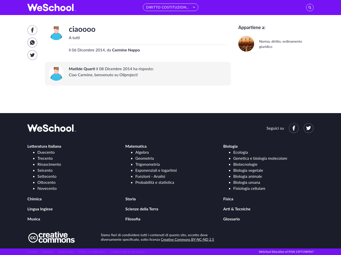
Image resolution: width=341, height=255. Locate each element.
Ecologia (240, 152)
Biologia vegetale (248, 170)
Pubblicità (47, 251)
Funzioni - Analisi (150, 176)
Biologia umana (246, 182)
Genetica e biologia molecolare (260, 158)
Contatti (32, 251)
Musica (33, 218)
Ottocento (46, 182)
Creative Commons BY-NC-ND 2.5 (187, 239)
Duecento (46, 152)
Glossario (231, 218)
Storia (130, 198)
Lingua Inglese (40, 208)
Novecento (47, 188)
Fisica (228, 198)
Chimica (34, 198)
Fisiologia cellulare (249, 188)
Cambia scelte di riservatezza (127, 251)
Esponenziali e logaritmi (156, 170)
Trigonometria (147, 164)
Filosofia (132, 218)
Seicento (44, 170)
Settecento (46, 176)
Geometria (144, 158)
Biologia (230, 146)
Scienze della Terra (141, 208)
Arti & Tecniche (237, 208)
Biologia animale (247, 176)
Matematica (136, 146)
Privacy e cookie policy (92, 251)
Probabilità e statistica (154, 182)
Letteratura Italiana (44, 146)
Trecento (45, 158)
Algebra (142, 152)
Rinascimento (49, 164)
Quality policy (66, 251)
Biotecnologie (245, 164)
